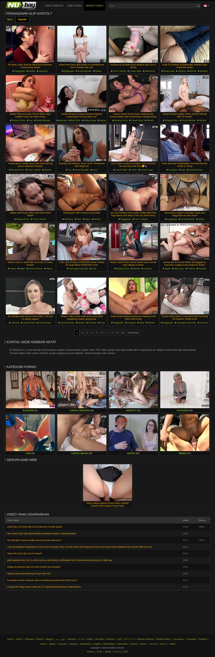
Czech (134, 170)
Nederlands (85, 644)
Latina (13, 268)
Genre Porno (94, 5)
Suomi (10, 639)
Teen (79, 219)
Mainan (102, 120)
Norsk (143, 644)
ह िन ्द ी (129, 639)
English (96, 644)
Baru (10, 19)
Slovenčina (122, 644)
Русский (62, 644)
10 (123, 332)
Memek (31, 71)
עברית (81, 639)
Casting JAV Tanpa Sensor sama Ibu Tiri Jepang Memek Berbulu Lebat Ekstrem (44, 587)
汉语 (119, 639)
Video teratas (54, 5)
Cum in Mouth (119, 71)
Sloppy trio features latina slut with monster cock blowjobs (33, 567)
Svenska (110, 639)
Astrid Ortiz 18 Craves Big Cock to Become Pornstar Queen (34, 527)
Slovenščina (109, 644)
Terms (99, 651)
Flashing (182, 71)
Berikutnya (133, 332)
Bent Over (75, 120)
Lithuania (15, 322)
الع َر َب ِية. (60, 639)
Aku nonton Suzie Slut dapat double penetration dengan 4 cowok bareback (41, 533)
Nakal (141, 322)
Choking (191, 268)
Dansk (19, 639)
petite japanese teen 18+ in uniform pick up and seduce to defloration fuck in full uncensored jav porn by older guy (59, 560)
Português (191, 639)
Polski (90, 639)
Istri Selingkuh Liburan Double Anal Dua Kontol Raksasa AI (34, 540)
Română (99, 639)
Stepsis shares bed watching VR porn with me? (29, 573)
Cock (94, 170)
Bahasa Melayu (164, 639)
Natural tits (150, 71)
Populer (22, 19)
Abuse (108, 651)
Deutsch (72, 639)
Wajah (22, 268)
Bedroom (63, 120)
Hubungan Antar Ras (78, 268)
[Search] (198, 5)
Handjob (204, 71)
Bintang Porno (18, 120)
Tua (69, 170)
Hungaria (131, 322)
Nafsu (87, 219)
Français (73, 644)
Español (203, 639)
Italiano (52, 644)
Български (179, 639)
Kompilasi (173, 170)
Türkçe (43, 644)
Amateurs (68, 219)
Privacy (90, 651)
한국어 (163, 644)
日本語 (172, 644)
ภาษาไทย (152, 644)
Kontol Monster (85, 71)
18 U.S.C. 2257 (121, 651)
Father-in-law (90, 120)
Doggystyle (19, 71)
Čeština (39, 639)
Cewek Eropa (146, 170)
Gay (31, 120)
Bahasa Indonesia (145, 639)
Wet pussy (179, 268)
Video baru (74, 5)
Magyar (49, 639)
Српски (133, 644)
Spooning (43, 71)
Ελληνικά (29, 639)
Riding (98, 71)
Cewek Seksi (135, 71)
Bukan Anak (169, 71)
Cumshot (147, 268)
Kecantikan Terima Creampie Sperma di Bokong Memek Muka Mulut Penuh (42, 580)
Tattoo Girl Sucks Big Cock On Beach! (24, 553)
